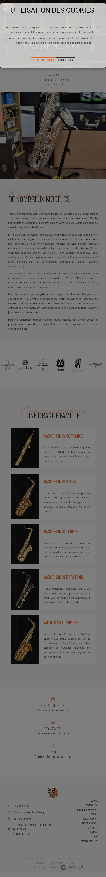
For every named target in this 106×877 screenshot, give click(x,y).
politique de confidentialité (76, 42)
